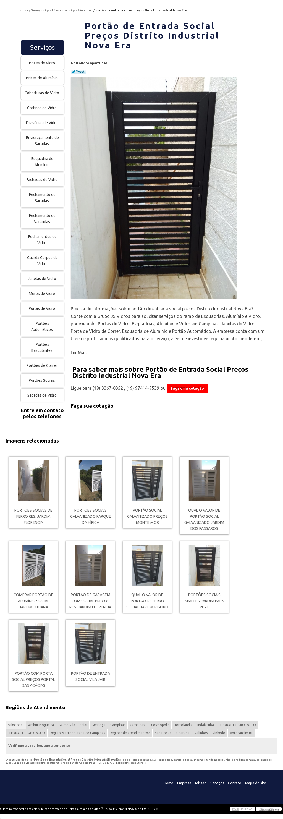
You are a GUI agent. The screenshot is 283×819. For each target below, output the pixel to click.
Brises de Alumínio (42, 78)
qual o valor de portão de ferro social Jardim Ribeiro (147, 601)
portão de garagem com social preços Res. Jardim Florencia (90, 601)
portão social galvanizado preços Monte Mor (147, 516)
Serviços (42, 47)
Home (168, 783)
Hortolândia (183, 725)
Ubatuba (183, 733)
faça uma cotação (187, 388)
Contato (234, 783)
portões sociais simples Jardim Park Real (204, 601)
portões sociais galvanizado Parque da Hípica (90, 516)
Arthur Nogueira (41, 725)
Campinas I (138, 725)
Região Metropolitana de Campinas (77, 733)
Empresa (184, 783)
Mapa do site (255, 783)
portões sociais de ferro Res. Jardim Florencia (33, 516)
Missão (200, 783)
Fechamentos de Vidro (42, 239)
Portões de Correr (42, 365)
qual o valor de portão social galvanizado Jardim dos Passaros (204, 519)
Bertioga (99, 725)
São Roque (163, 733)
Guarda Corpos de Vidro (42, 260)
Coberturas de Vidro (42, 93)
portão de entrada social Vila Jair (90, 676)
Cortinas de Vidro (42, 108)
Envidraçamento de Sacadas (42, 140)
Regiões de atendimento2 (130, 733)
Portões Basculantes (42, 347)
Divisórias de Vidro (42, 123)
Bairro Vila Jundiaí (73, 725)
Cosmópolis (160, 725)
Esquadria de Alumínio (42, 161)
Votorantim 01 (241, 733)
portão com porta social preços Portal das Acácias (33, 679)
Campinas (117, 725)
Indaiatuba (205, 725)
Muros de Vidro (42, 293)
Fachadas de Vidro (42, 179)
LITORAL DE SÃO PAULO (237, 725)
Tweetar (78, 71)
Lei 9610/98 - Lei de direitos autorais (122, 762)
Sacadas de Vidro (42, 395)
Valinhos (201, 733)
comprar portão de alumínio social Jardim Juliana (33, 601)
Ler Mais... (80, 352)
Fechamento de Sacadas (42, 197)
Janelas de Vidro (42, 278)
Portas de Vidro (42, 308)
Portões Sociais (42, 380)
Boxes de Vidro (42, 63)
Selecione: (15, 725)
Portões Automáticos (42, 326)
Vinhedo (218, 733)
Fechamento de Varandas (42, 218)
